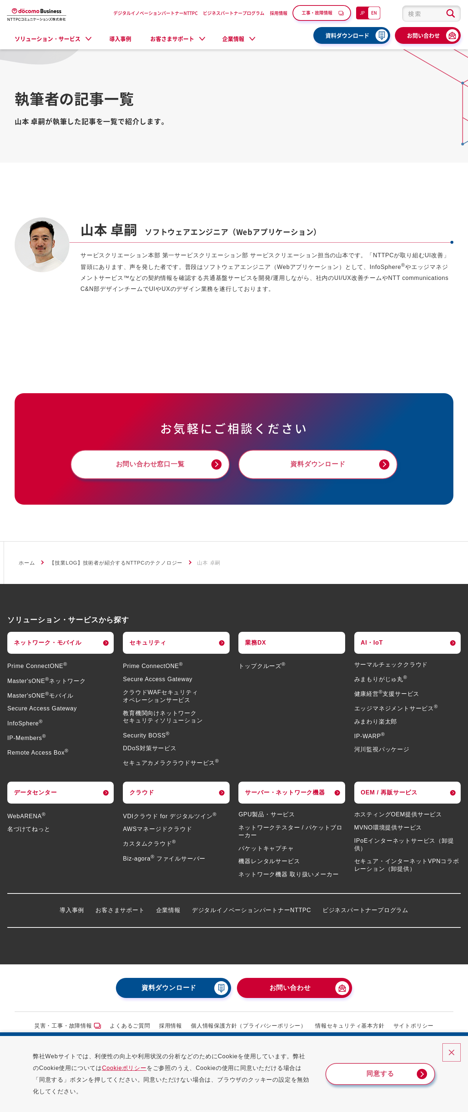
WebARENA (26, 816)
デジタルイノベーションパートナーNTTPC (155, 13)
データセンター (35, 792)
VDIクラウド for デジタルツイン (169, 816)
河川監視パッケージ (382, 749)
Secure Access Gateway (42, 708)
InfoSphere (25, 723)
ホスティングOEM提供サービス (398, 814)
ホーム (27, 563)
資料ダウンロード (347, 35)
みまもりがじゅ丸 (380, 679)
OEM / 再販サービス (389, 792)
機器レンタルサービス (269, 861)
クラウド (141, 792)
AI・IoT (372, 643)
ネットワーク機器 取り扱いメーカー (288, 874)
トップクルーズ (261, 666)
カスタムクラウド (149, 843)
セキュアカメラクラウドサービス (171, 763)
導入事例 (120, 39)
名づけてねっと (28, 829)
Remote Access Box (37, 752)
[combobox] (431, 13)
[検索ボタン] (451, 13)
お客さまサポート (119, 910)
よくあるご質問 (130, 1025)
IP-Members (26, 738)
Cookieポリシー (124, 1068)
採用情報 (278, 13)
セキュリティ (147, 643)
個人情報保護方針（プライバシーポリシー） (248, 1025)
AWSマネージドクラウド (157, 829)
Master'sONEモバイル (40, 695)
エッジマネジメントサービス (396, 708)
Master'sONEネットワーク (46, 681)
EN (374, 13)
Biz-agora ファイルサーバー (164, 858)
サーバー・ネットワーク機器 (285, 792)
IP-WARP (369, 736)
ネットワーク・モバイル (48, 643)
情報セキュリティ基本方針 (350, 1025)
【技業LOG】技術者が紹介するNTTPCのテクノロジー (115, 563)
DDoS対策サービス (150, 748)
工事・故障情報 (317, 13)
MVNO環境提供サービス (388, 827)
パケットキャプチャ (266, 848)
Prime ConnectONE (37, 666)
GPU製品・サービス (266, 814)
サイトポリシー (413, 1025)
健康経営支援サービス (387, 694)
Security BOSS (146, 735)
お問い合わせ (423, 35)
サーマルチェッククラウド (391, 664)
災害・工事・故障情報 (63, 1025)
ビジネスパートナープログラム (233, 13)
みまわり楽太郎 (375, 721)
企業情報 (168, 910)
